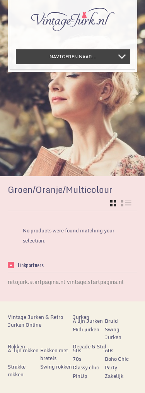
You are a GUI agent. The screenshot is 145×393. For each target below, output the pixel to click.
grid (113, 203)
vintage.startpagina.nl (95, 281)
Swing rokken (56, 366)
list (126, 203)
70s (77, 359)
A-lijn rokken (23, 350)
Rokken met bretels (54, 354)
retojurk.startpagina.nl (36, 281)
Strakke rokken (17, 370)
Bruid (111, 321)
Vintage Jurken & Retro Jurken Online (35, 321)
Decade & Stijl (89, 346)
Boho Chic (117, 359)
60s (109, 350)
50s (77, 350)
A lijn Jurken (88, 321)
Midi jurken (86, 329)
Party (111, 367)
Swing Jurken (113, 333)
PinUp (80, 376)
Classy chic (86, 367)
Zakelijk (114, 376)
